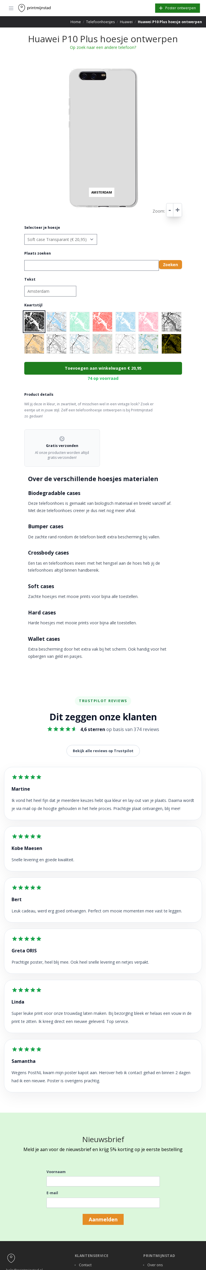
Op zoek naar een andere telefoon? (103, 47)
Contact (85, 1264)
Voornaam (56, 1171)
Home (75, 21)
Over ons (155, 1264)
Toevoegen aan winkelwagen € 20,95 (103, 368)
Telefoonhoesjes (100, 21)
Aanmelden (103, 1219)
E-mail (52, 1192)
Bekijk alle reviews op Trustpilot (103, 750)
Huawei (126, 21)
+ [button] (67, 66)
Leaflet (137, 211)
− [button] (67, 72)
